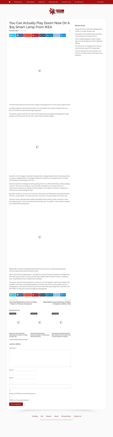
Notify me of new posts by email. (19, 400)
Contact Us (77, 416)
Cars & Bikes (30, 2)
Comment (12, 348)
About (56, 416)
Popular (48, 416)
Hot (42, 416)
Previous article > (23, 339)
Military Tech (66, 2)
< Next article (13, 339)
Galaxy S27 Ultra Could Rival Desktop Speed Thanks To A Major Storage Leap (18, 335)
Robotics (41, 2)
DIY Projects (79, 2)
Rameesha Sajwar (14, 30)
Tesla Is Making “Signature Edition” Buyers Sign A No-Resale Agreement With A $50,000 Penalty (88, 41)
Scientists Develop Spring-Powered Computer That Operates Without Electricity (40, 335)
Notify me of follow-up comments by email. (22, 393)
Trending (35, 416)
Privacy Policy (66, 416)
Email (11, 378)
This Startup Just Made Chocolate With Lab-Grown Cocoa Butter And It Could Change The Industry (61, 335)
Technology (18, 2)
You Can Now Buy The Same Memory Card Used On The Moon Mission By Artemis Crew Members (88, 53)
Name (11, 370)
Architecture (53, 2)
